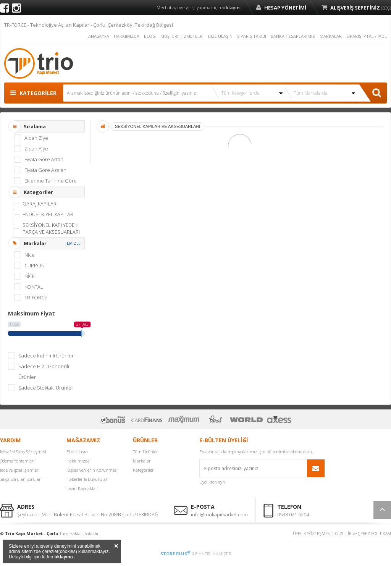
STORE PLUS (175, 553)
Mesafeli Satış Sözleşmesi (23, 451)
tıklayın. (231, 7)
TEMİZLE (73, 243)
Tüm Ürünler (145, 451)
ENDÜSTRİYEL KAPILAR (48, 214)
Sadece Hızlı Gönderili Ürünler (43, 371)
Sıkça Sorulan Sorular (20, 479)
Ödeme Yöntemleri (17, 461)
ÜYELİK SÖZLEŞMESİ (312, 533)
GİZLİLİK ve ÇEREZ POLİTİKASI (363, 533)
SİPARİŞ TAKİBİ (251, 36)
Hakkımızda (78, 461)
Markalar (142, 461)
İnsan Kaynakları (82, 488)
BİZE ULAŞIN (220, 36)
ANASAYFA (98, 36)
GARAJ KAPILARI (40, 203)
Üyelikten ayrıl (212, 482)
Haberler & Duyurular (87, 479)
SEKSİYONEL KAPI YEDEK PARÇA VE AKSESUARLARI (51, 228)
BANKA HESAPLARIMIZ (293, 36)
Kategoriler (143, 470)
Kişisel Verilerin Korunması (92, 470)
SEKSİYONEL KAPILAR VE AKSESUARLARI (157, 126)
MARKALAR (331, 36)
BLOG (150, 36)
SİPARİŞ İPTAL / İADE (366, 36)
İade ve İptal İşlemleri (20, 470)
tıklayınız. (64, 557)
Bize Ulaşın (77, 451)
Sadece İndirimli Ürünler (46, 355)
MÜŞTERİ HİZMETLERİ (182, 36)
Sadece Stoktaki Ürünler (45, 387)
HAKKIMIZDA (126, 36)
